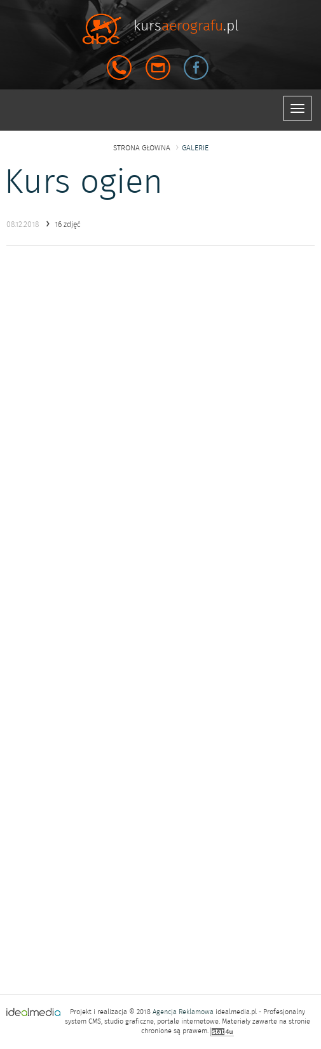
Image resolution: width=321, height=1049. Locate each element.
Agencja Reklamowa (183, 1012)
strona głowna (141, 148)
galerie (195, 148)
